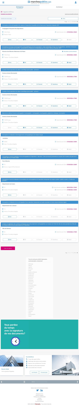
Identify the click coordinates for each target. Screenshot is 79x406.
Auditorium (31, 275)
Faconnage (31, 296)
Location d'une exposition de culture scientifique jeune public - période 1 (20, 91)
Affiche (30, 265)
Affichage (30, 264)
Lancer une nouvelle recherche (71, 14)
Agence (30, 267)
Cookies (39, 398)
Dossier (39, 39)
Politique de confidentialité (39, 396)
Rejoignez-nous (39, 393)
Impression (31, 301)
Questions (54, 39)
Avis (9, 39)
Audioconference (32, 272)
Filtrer (63, 18)
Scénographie (31, 314)
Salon (29, 312)
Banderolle (31, 277)
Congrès (30, 288)
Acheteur (59, 7)
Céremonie (31, 281)
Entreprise (19, 7)
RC (24, 39)
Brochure (30, 278)
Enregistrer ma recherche (6, 14)
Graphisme (31, 299)
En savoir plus (44, 372)
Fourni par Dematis (39, 401)
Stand (29, 316)
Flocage (30, 298)
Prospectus (31, 308)
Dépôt (69, 39)
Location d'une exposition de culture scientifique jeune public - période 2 (20, 69)
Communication (32, 285)
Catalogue (30, 280)
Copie (29, 290)
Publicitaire (31, 309)
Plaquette (30, 306)
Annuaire (30, 268)
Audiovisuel (31, 273)
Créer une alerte (8, 248)
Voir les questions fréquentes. (8, 371)
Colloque (30, 283)
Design (30, 293)
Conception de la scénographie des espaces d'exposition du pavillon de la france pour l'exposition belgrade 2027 (30, 25)
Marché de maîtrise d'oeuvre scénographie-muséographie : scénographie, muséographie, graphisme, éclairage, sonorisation (33, 113)
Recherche (39, 399)
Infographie (31, 303)
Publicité (30, 311)
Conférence (31, 286)
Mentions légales (39, 395)
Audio (29, 270)
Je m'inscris (34, 372)
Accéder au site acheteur (69, 51)
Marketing (30, 304)
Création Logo (31, 291)
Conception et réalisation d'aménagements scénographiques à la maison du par (22, 134)
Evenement (31, 295)
